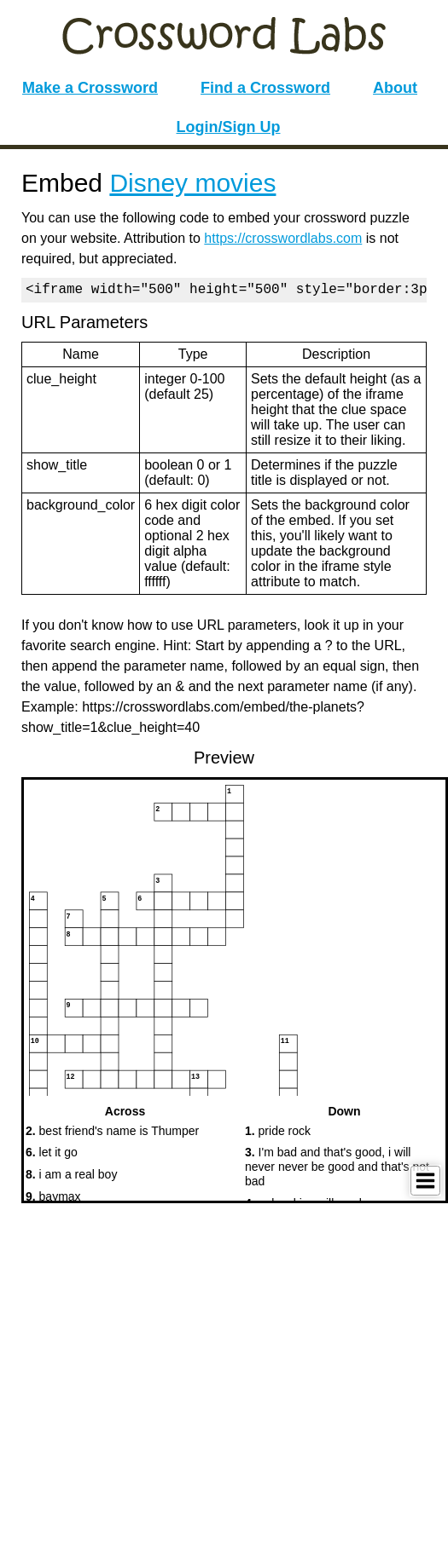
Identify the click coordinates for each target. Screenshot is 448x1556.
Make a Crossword (90, 87)
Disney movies (192, 183)
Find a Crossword (265, 87)
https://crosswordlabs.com (283, 238)
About (395, 87)
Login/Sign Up (229, 126)
